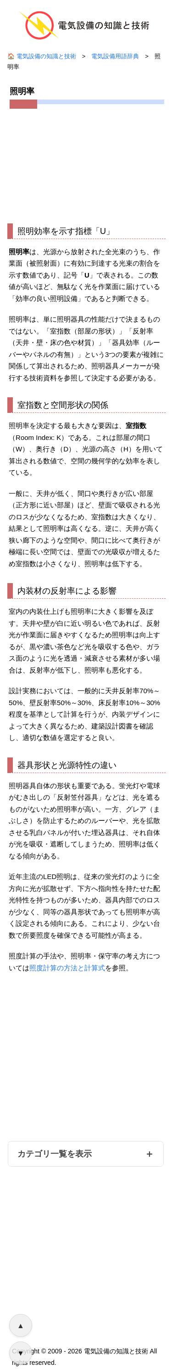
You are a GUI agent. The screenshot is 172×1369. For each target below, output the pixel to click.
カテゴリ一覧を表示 (54, 1153)
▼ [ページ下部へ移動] (20, 1353)
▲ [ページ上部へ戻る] (20, 1326)
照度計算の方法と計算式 (67, 968)
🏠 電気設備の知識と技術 (41, 56)
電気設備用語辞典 (115, 56)
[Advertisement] (86, 164)
